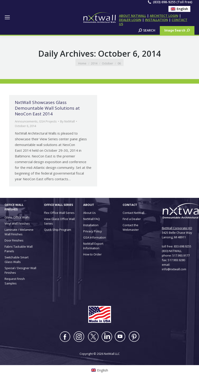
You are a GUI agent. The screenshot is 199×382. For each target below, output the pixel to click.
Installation (90, 225)
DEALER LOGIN (130, 20)
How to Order (92, 254)
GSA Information (94, 237)
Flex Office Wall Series (59, 213)
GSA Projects (48, 121)
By (67, 121)
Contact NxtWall (133, 213)
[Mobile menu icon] (7, 17)
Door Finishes (14, 240)
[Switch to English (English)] (179, 9)
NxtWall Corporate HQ (177, 228)
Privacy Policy (92, 231)
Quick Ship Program (57, 230)
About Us (89, 213)
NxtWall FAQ (91, 219)
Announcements (26, 121)
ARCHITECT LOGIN (164, 15)
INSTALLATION (156, 20)
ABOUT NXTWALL (132, 15)
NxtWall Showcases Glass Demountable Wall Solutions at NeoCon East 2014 (47, 108)
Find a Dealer (132, 219)
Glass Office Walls (17, 217)
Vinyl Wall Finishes (17, 223)
